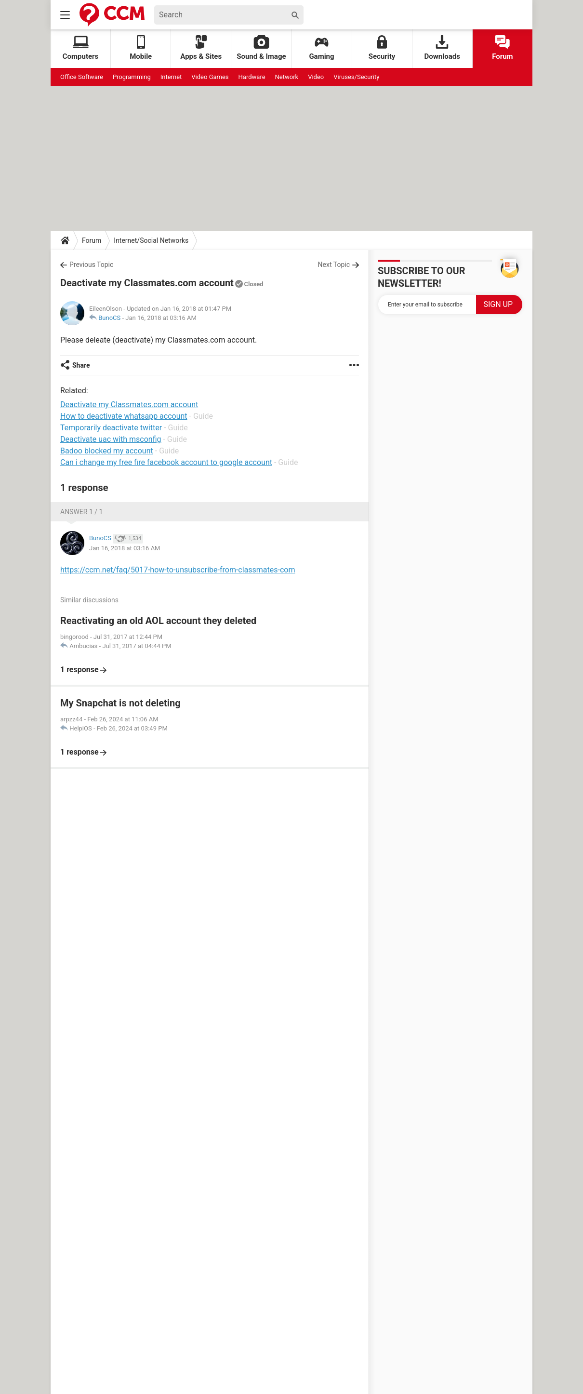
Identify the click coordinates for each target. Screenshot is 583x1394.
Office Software (81, 76)
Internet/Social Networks (151, 240)
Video (316, 76)
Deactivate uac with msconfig (110, 439)
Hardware (251, 76)
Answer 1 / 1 (81, 512)
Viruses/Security (356, 76)
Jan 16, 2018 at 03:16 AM (160, 317)
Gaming (321, 48)
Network (287, 76)
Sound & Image (261, 48)
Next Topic (334, 264)
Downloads (442, 48)
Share (81, 365)
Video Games (209, 76)
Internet (171, 76)
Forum (502, 48)
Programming (132, 76)
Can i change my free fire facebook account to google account (166, 462)
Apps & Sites (201, 48)
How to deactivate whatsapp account (123, 416)
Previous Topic (91, 264)
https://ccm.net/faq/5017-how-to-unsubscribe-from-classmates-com (177, 569)
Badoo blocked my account (106, 450)
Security (382, 48)
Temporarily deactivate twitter (111, 427)
